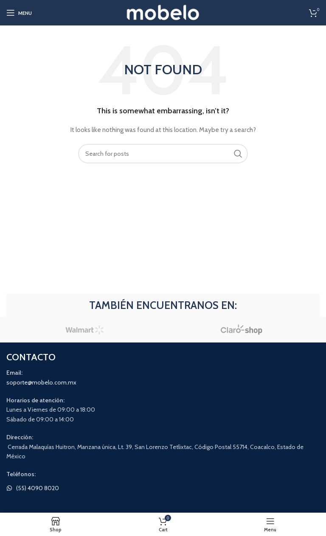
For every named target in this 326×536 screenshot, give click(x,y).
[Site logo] (163, 12)
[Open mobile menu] (19, 12)
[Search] (163, 153)
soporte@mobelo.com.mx (41, 382)
